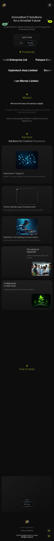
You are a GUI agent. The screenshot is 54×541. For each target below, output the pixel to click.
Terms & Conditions (27, 530)
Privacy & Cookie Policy (27, 527)
